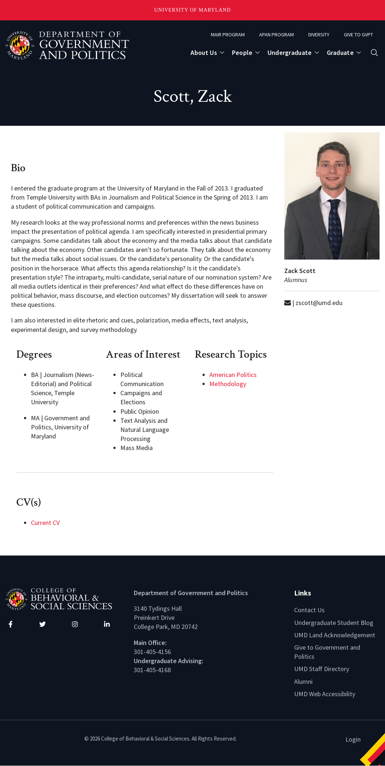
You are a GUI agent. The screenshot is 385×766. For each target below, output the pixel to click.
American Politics (233, 374)
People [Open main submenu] (242, 52)
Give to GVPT (358, 34)
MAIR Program (228, 34)
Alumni (303, 681)
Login (353, 739)
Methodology (227, 384)
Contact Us (309, 610)
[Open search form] (374, 52)
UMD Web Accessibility (324, 694)
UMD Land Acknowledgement (334, 635)
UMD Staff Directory (321, 669)
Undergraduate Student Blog (333, 622)
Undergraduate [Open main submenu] (290, 52)
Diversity (318, 34)
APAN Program (276, 34)
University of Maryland (192, 10)
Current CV (45, 522)
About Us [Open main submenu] (204, 52)
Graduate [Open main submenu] (340, 52)
